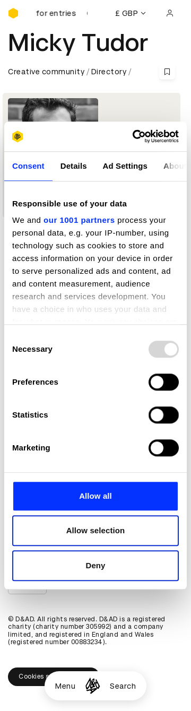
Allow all (95, 495)
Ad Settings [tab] (125, 165)
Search (123, 686)
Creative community (46, 71)
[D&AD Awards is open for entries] (61, 13)
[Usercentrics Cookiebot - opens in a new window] (135, 136)
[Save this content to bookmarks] (167, 72)
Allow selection (95, 530)
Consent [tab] (28, 165)
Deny (95, 565)
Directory (109, 71)
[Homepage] (93, 685)
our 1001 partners (79, 219)
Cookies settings (54, 676)
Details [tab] (73, 165)
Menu (65, 686)
